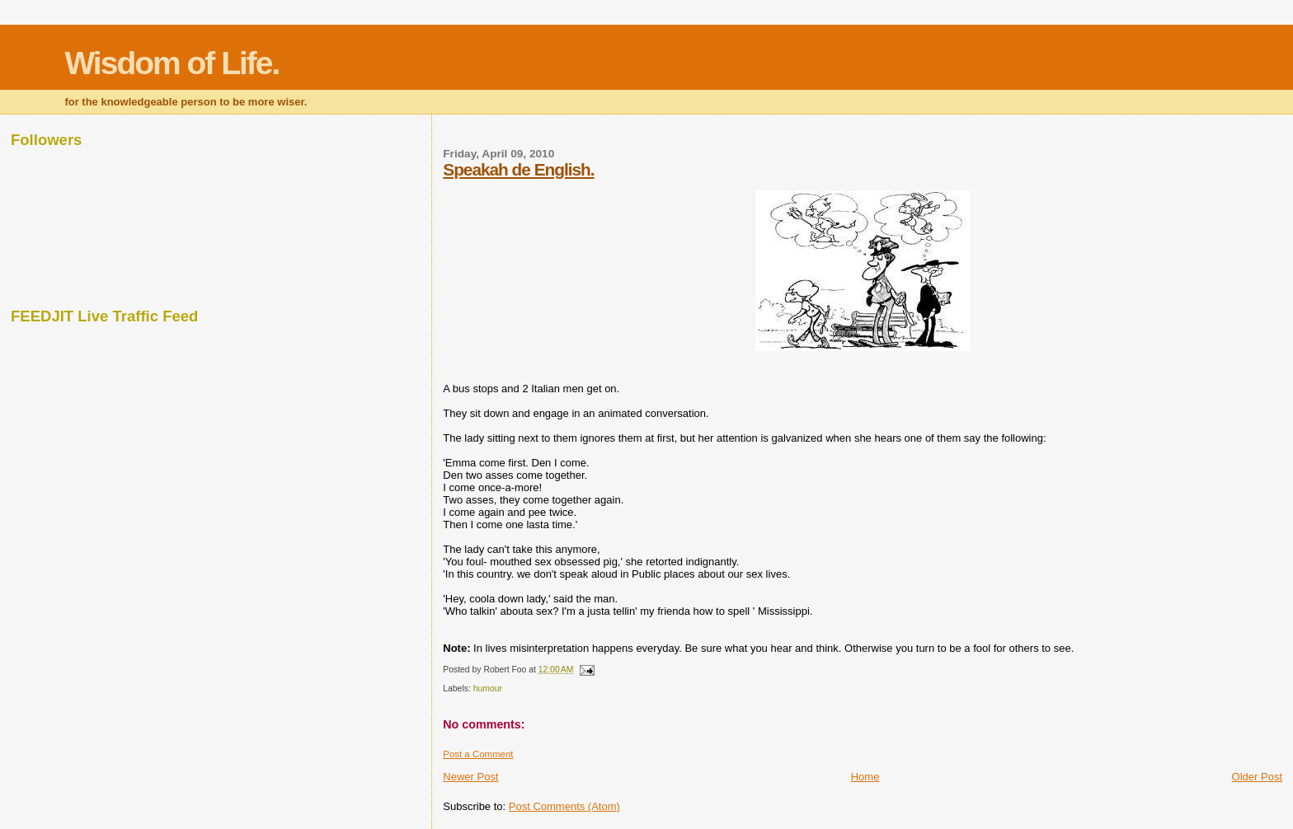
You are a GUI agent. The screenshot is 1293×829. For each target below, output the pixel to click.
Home (865, 776)
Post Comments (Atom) (564, 806)
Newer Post (470, 776)
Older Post (1257, 776)
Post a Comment (478, 754)
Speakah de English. (518, 169)
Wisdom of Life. (171, 63)
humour (487, 688)
